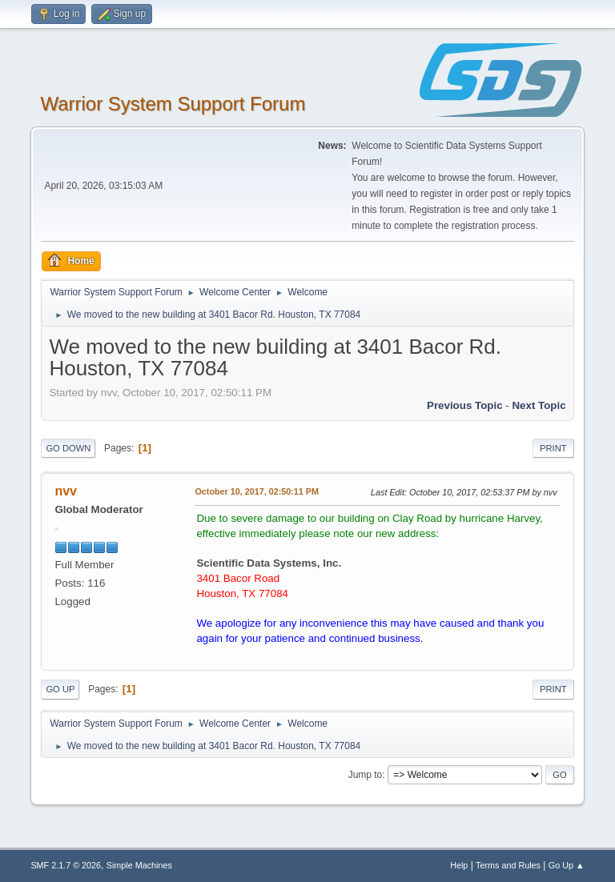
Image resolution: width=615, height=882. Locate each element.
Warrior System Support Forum (172, 103)
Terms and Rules (508, 865)
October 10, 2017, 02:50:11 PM (257, 491)
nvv (65, 491)
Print (553, 448)
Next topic (538, 405)
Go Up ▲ (567, 865)
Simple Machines (139, 865)
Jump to (365, 774)
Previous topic (465, 405)
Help (459, 865)
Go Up (60, 689)
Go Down (68, 448)
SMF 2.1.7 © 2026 (65, 865)
